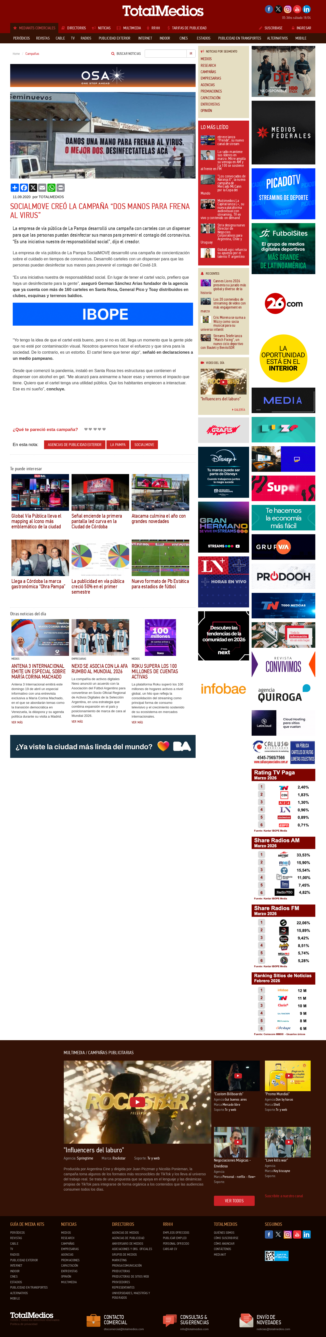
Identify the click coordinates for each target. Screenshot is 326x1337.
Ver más (17, 722)
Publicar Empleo (174, 1238)
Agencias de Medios (125, 1233)
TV (11, 1249)
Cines (14, 1277)
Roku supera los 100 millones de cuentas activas (155, 671)
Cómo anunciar (224, 1244)
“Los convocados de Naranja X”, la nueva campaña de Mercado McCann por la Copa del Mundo (223, 185)
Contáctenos (222, 1249)
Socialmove (144, 444)
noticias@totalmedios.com (273, 1329)
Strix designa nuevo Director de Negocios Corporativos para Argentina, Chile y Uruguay (223, 234)
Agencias (208, 85)
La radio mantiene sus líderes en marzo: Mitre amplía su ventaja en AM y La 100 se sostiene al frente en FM (223, 160)
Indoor (15, 1271)
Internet (16, 1266)
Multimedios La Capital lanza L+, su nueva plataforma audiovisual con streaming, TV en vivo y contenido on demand (222, 209)
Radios (14, 1255)
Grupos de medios (124, 1255)
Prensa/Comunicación (127, 1266)
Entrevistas (210, 104)
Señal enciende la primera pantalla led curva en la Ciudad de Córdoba (97, 521)
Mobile (15, 1298)
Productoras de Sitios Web (130, 1277)
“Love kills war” (276, 1160)
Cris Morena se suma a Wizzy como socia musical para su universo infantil (223, 324)
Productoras (121, 1271)
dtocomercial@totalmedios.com (123, 1329)
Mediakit (220, 1255)
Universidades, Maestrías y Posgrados (131, 1295)
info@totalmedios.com (194, 1329)
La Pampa (118, 444)
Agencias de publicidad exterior (75, 444)
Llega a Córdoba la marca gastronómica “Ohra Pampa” (38, 584)
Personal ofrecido (176, 1244)
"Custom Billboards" (228, 1093)
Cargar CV (170, 1249)
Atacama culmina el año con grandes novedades (159, 519)
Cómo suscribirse (226, 1238)
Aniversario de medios (127, 1244)
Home (16, 54)
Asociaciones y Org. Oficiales (132, 1249)
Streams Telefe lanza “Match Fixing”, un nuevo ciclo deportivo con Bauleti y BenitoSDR (222, 342)
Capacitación (210, 98)
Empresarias (211, 78)
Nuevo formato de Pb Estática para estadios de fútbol (160, 584)
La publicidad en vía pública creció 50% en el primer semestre (98, 586)
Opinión (206, 111)
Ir (191, 54)
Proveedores (121, 1282)
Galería (238, 410)
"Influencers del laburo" (221, 399)
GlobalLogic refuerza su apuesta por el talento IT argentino (224, 253)
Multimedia (69, 1282)
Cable (14, 1244)
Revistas (16, 1238)
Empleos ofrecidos (176, 1233)
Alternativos (19, 1293)
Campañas (208, 72)
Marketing (119, 1260)
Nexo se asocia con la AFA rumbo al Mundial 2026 (100, 669)
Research (208, 66)
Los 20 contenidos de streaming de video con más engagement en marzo (223, 305)
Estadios (16, 1282)
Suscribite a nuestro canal (284, 1195)
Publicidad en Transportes (29, 1287)
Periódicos (17, 1233)
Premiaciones (211, 91)
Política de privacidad (23, 1324)
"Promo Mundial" (277, 1093)
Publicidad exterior (24, 1260)
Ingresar (301, 28)
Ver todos (234, 1201)
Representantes (123, 1287)
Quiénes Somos (224, 1233)
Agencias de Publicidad (128, 1238)
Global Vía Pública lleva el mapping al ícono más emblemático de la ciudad (36, 521)
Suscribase (271, 28)
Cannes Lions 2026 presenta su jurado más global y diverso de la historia (223, 287)
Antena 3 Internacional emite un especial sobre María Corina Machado (38, 671)
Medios (206, 59)
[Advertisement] (30, 1126)
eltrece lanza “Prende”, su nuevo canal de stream (222, 140)
